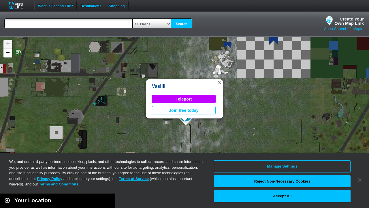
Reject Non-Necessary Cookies (282, 181)
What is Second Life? (55, 5)
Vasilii (158, 86)
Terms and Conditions (58, 184)
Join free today (184, 110)
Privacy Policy (49, 179)
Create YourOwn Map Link (349, 21)
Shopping (117, 5)
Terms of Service (134, 179)
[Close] (359, 180)
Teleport (184, 99)
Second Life (19, 5)
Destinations (90, 5)
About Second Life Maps (343, 29)
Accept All (282, 196)
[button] (219, 82)
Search (181, 24)
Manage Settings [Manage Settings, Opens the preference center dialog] (282, 166)
